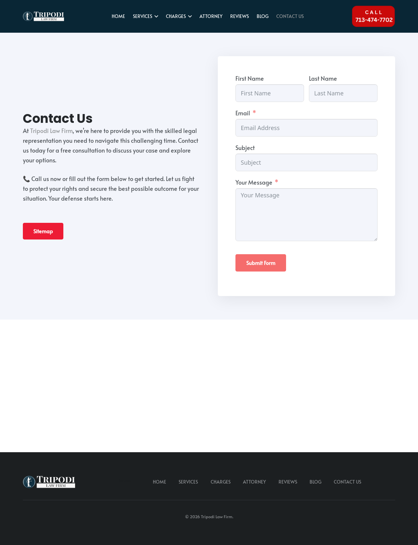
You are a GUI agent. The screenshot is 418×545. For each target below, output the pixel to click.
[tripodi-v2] (43, 16)
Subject (245, 147)
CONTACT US (347, 482)
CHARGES (221, 482)
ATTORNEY (254, 482)
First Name (249, 78)
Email (242, 113)
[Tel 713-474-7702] (373, 16)
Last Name (323, 78)
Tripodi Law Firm (51, 130)
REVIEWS (288, 482)
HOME (159, 482)
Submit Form (260, 262)
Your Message (253, 182)
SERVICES (188, 482)
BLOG (315, 482)
